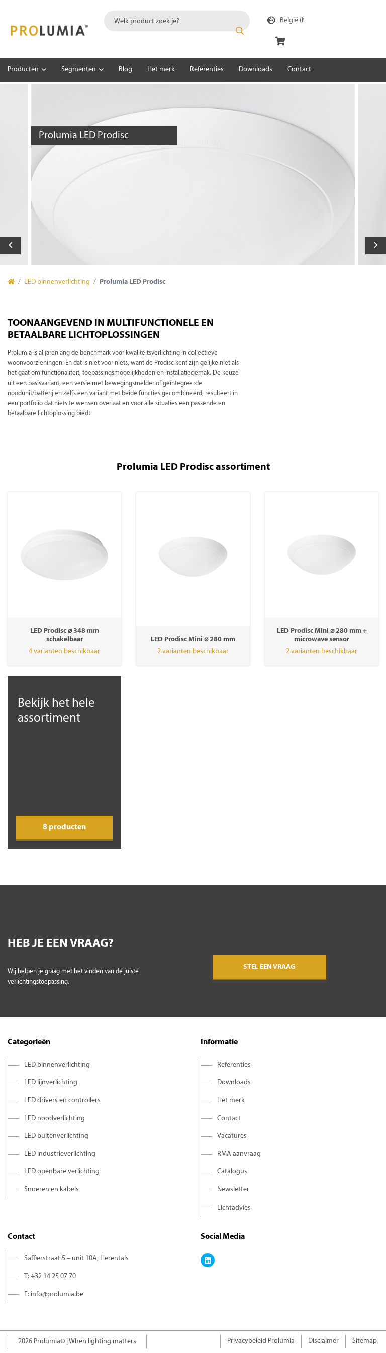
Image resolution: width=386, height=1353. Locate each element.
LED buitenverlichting (56, 1136)
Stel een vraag (269, 967)
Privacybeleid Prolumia (261, 1341)
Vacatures (232, 1136)
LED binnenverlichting (57, 282)
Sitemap (364, 1341)
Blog (125, 69)
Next (375, 245)
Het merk (161, 69)
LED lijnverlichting (50, 1082)
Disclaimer (323, 1341)
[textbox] (177, 21)
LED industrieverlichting (59, 1154)
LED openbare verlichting (62, 1171)
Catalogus (232, 1171)
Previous (10, 245)
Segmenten (78, 69)
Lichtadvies (234, 1208)
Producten (23, 69)
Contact (299, 69)
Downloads (255, 69)
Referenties (207, 69)
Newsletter (233, 1189)
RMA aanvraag (239, 1154)
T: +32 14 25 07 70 (50, 1276)
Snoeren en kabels (51, 1189)
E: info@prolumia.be (53, 1294)
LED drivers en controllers (62, 1100)
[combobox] (177, 21)
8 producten (64, 827)
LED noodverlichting (54, 1118)
